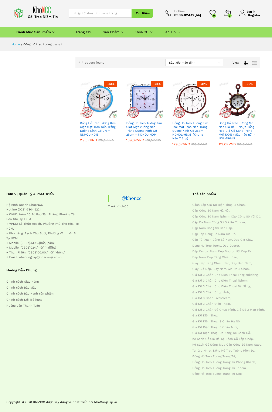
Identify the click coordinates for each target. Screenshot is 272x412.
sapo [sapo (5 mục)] (257, 344)
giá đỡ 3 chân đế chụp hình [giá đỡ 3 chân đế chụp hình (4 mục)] (213, 309)
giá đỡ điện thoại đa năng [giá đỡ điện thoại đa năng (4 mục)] (212, 333)
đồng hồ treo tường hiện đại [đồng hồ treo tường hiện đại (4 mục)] (234, 350)
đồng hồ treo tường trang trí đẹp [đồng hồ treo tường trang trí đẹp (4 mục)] (217, 373)
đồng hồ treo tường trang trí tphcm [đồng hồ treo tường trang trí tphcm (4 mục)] (219, 368)
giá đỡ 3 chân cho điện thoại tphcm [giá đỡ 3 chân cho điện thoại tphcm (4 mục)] (220, 280)
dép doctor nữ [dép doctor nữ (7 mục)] (229, 251)
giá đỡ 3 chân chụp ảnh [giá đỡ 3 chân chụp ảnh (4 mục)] (210, 292)
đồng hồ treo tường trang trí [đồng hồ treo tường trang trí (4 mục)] (213, 356)
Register (254, 15)
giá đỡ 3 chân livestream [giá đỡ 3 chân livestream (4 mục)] (211, 298)
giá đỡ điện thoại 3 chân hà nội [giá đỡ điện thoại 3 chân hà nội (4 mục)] (216, 321)
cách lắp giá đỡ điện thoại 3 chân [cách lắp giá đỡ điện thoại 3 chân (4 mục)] (218, 204)
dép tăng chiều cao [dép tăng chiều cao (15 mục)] (222, 257)
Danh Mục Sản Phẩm (33, 32)
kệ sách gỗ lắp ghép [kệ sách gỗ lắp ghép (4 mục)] (237, 338)
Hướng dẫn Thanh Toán (23, 305)
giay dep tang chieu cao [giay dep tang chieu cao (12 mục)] (210, 263)
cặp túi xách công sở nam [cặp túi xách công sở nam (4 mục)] (212, 239)
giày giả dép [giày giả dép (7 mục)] (201, 268)
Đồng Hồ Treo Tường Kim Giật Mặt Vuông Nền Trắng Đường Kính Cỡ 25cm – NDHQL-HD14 (144, 128)
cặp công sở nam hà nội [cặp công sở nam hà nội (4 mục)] (210, 210)
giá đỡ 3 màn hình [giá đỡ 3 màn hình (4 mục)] (250, 309)
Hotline (179, 11)
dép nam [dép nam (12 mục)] (199, 257)
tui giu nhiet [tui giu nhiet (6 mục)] (201, 350)
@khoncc (131, 198)
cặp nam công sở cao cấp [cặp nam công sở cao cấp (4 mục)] (212, 228)
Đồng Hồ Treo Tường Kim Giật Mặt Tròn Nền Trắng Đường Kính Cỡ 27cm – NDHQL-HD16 (98, 128)
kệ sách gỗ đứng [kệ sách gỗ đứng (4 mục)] (205, 344)
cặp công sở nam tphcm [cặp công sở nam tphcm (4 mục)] (211, 216)
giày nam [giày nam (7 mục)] (219, 268)
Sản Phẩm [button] (111, 32)
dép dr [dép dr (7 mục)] (246, 251)
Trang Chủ (83, 32)
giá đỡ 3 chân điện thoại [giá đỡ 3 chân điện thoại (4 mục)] (211, 303)
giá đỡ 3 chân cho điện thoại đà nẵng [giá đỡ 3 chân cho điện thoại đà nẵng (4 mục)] (221, 286)
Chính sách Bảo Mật (21, 287)
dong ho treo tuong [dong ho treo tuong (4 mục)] (206, 245)
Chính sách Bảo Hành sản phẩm (30, 293)
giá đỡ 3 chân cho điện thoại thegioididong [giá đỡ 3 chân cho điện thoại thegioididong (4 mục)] (225, 274)
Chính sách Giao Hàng (22, 281)
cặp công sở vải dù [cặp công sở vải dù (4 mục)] (245, 216)
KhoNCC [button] (141, 32)
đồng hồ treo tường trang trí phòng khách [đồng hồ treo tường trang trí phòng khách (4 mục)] (223, 362)
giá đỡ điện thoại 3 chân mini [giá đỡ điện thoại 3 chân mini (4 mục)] (214, 327)
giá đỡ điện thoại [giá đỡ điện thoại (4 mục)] (205, 315)
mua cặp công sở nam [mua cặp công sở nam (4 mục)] (236, 344)
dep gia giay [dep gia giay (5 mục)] (243, 239)
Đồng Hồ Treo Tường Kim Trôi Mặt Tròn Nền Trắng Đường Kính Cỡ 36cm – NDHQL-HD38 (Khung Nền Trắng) (190, 130)
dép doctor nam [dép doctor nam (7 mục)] (204, 251)
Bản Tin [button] (169, 32)
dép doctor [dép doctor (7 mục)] (231, 245)
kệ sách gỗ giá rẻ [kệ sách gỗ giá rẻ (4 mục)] (206, 338)
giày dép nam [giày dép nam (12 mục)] (241, 263)
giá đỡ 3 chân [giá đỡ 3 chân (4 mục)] (238, 268)
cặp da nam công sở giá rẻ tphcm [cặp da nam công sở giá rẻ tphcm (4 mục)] (218, 222)
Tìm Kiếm (143, 13)
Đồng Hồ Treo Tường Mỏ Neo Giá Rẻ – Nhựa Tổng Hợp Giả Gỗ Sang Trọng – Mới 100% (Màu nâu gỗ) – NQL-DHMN (237, 130)
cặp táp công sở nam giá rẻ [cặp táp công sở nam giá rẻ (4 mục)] (213, 234)
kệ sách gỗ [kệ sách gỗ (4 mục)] (241, 333)
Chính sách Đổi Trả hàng (24, 299)
